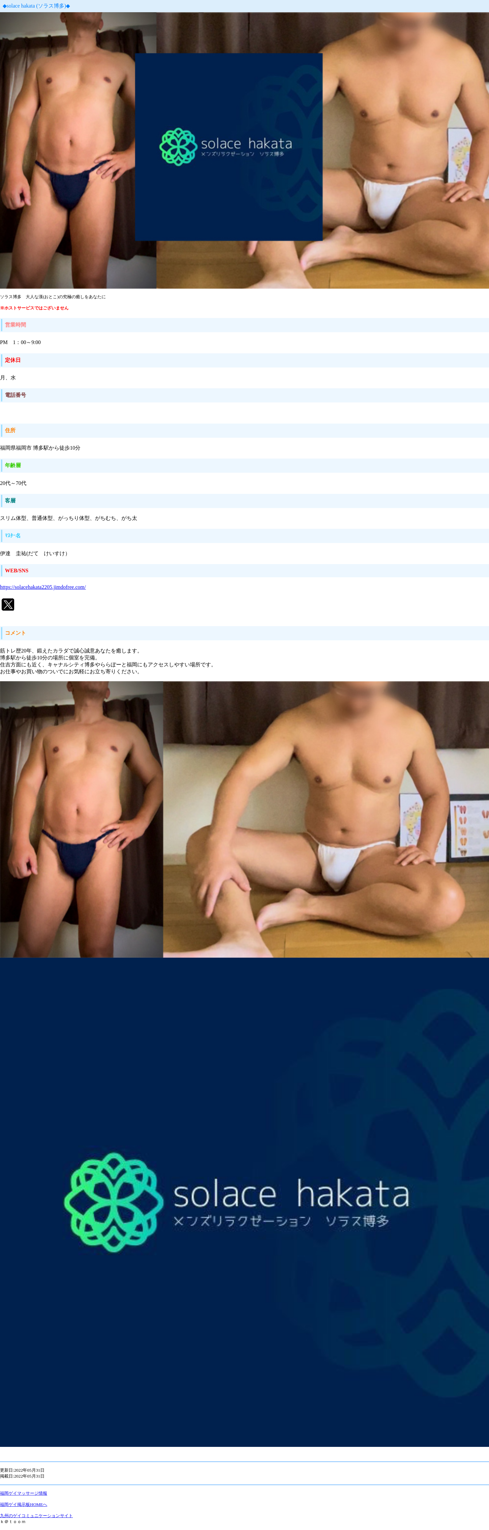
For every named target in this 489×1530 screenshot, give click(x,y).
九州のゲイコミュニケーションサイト (36, 1515)
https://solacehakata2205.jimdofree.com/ (43, 587)
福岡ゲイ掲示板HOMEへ (23, 1504)
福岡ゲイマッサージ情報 (23, 1493)
